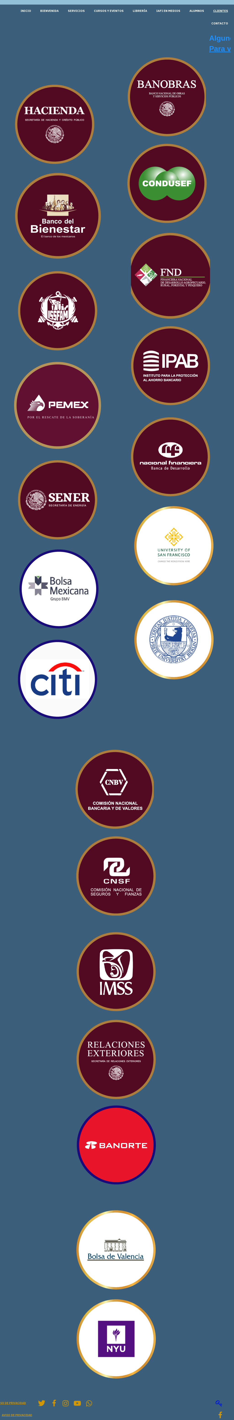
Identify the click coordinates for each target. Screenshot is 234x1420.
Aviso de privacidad (17, 1415)
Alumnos (196, 11)
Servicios (76, 11)
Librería (140, 11)
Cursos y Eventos (109, 11)
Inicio (26, 11)
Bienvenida (49, 11)
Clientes (220, 11)
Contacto (219, 23)
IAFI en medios (168, 11)
